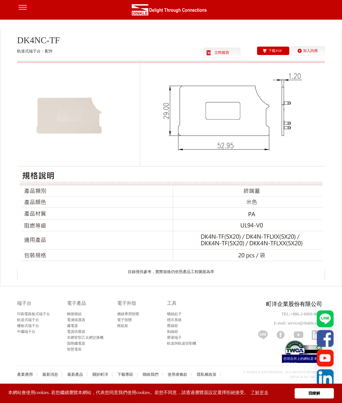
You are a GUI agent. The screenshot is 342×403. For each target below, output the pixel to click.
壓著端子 (174, 337)
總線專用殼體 (128, 314)
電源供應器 (76, 331)
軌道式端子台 (28, 320)
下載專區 (125, 374)
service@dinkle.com (305, 323)
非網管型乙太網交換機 (85, 337)
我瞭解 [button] (314, 393)
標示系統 (174, 320)
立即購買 (221, 53)
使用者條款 (177, 374)
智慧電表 (74, 349)
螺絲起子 (174, 314)
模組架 (122, 326)
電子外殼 (126, 303)
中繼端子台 (26, 331)
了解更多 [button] (260, 392)
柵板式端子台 (28, 326)
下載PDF (275, 51)
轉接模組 (74, 314)
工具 (172, 303)
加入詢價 (310, 51)
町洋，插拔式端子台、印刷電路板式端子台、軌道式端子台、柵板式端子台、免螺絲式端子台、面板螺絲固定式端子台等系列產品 (171, 11)
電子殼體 (124, 320)
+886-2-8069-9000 (306, 314)
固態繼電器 (76, 343)
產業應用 (25, 374)
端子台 (24, 303)
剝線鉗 (172, 331)
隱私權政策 (206, 374)
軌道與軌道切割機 (181, 343)
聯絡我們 (150, 374)
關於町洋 (100, 374)
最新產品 (75, 374)
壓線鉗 (172, 326)
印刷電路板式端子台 (33, 314)
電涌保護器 (76, 320)
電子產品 (76, 303)
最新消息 (50, 374)
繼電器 (72, 326)
